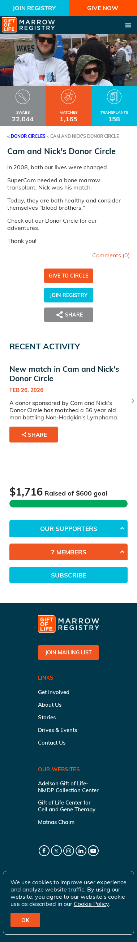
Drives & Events (57, 730)
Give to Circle (68, 275)
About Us (49, 704)
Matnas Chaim (56, 822)
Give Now (102, 8)
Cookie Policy (91, 903)
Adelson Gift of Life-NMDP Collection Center (68, 787)
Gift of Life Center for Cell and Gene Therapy (66, 806)
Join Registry (34, 8)
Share (68, 315)
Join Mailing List (68, 652)
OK (25, 920)
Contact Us (51, 742)
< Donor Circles (26, 136)
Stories (47, 717)
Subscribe (68, 575)
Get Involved (53, 692)
